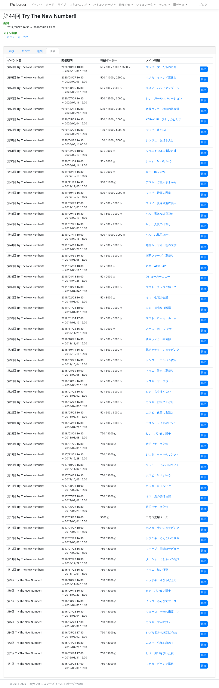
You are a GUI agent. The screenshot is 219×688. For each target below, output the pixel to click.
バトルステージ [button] (103, 4)
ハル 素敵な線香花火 (160, 213)
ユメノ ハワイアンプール (162, 88)
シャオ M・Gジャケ (159, 161)
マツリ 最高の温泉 (158, 192)
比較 (52, 51)
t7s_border (18, 5)
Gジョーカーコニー (19, 37)
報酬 (40, 51)
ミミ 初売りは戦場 (158, 307)
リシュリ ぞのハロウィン (162, 465)
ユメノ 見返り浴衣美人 (161, 203)
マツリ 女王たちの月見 (161, 67)
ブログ (203, 4)
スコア (25, 51)
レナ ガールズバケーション (164, 98)
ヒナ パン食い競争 (158, 433)
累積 (11, 51)
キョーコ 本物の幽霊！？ (162, 611)
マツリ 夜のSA (156, 129)
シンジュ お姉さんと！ (161, 140)
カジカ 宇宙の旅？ (158, 622)
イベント (37, 4)
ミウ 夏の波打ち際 (158, 496)
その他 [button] (163, 4)
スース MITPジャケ (159, 328)
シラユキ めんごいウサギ (162, 538)
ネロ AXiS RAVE (156, 266)
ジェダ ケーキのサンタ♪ (162, 454)
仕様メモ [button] (125, 4)
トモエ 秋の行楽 (157, 569)
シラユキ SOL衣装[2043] (161, 150)
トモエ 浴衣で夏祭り (160, 370)
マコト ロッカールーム (161, 318)
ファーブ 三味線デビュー (162, 548)
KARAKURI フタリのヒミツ (163, 119)
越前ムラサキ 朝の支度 (161, 245)
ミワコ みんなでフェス (161, 601)
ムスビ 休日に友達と (160, 412)
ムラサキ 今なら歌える (161, 580)
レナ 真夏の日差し (158, 224)
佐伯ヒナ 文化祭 (157, 444)
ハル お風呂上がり (158, 234)
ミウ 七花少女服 (157, 297)
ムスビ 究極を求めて (160, 642)
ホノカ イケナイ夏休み (161, 77)
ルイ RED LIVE (156, 171)
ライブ (62, 4)
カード (50, 4)
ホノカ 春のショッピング (162, 527)
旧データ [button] (179, 4)
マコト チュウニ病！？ (161, 287)
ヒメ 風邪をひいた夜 (160, 653)
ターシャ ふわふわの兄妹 (162, 559)
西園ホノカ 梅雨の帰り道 (162, 109)
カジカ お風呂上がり (160, 402)
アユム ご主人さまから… (162, 182)
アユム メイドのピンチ (161, 423)
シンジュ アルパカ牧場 (161, 360)
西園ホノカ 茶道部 (158, 339)
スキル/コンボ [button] (79, 4)
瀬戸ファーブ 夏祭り (160, 255)
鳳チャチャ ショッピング (162, 349)
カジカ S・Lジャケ (158, 485)
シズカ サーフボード (160, 381)
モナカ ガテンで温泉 (160, 663)
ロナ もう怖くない (158, 391)
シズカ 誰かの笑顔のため (161, 632)
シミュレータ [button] (145, 4)
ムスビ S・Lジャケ (158, 475)
